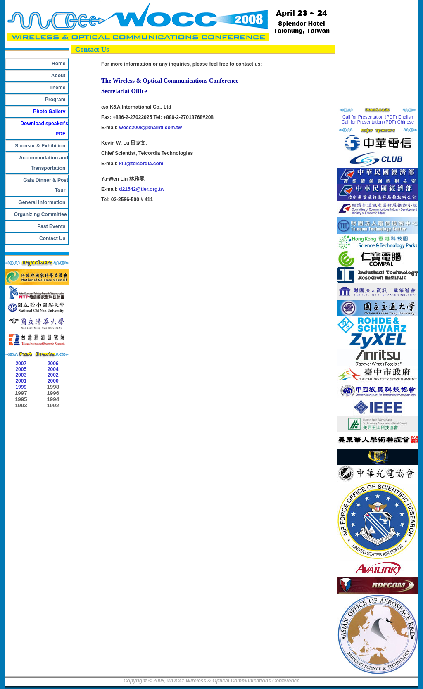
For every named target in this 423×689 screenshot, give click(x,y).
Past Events (51, 226)
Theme (57, 87)
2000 (53, 381)
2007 (20, 363)
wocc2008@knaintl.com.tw (150, 128)
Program (55, 99)
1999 (20, 387)
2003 (20, 375)
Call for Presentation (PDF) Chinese (378, 121)
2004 (53, 369)
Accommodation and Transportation (42, 163)
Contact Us (52, 238)
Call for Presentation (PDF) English (377, 116)
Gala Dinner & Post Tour (44, 185)
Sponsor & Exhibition (41, 146)
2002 (53, 375)
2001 (20, 381)
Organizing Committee (39, 214)
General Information (43, 202)
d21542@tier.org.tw (141, 189)
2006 (53, 363)
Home (58, 64)
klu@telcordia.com (141, 163)
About (58, 75)
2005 (20, 369)
